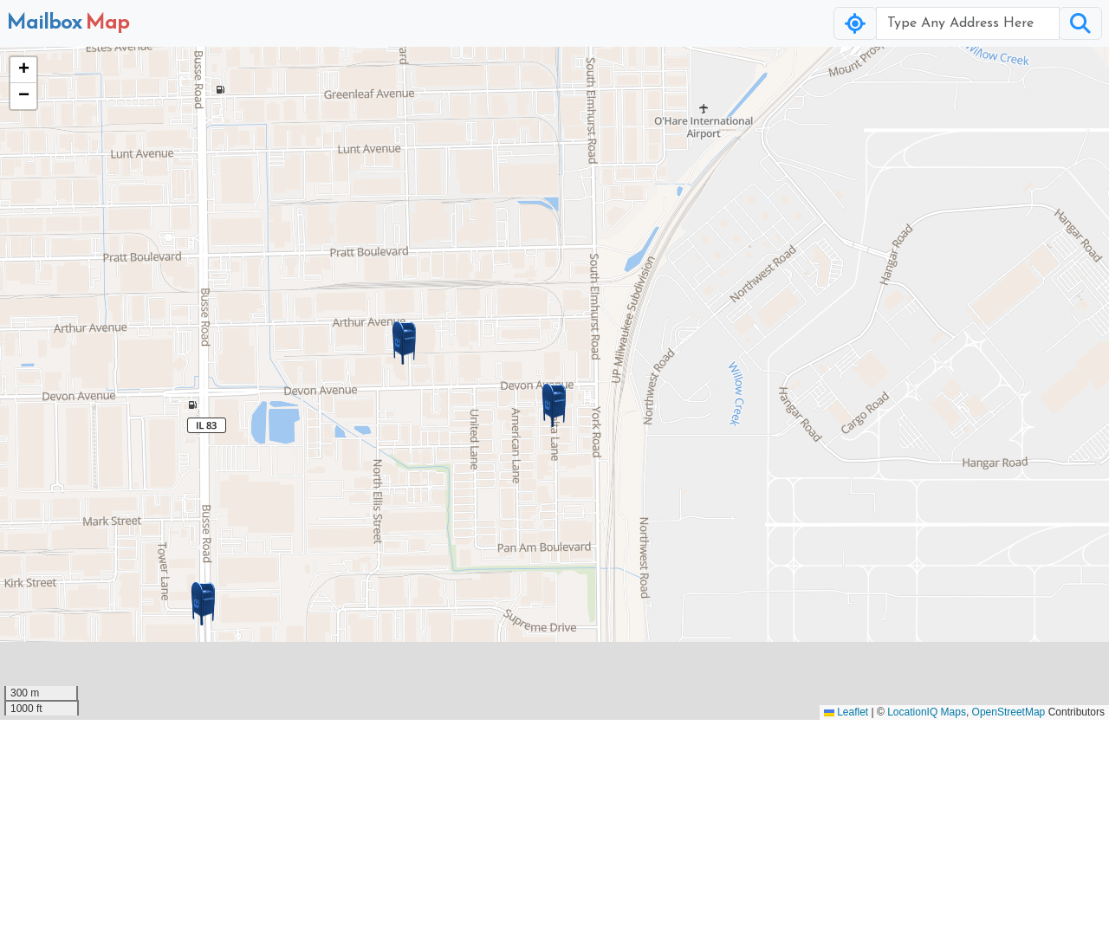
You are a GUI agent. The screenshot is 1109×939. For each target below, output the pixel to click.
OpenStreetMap (1009, 712)
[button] (554, 405)
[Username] (968, 23)
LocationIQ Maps (926, 712)
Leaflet (846, 712)
